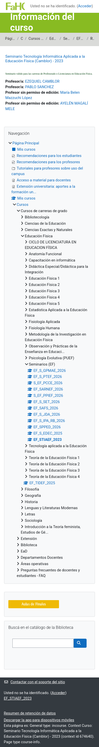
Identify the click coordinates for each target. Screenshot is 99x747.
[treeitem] (49, 360)
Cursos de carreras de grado (36, 38)
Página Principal (10, 38)
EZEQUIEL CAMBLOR (42, 81)
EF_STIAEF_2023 (80, 38)
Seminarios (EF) (67, 38)
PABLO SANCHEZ (39, 87)
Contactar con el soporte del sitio (34, 682)
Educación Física (53, 38)
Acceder (85, 6)
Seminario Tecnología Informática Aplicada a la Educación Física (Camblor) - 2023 (45, 58)
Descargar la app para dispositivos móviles (39, 720)
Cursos (22, 38)
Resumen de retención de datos (30, 713)
